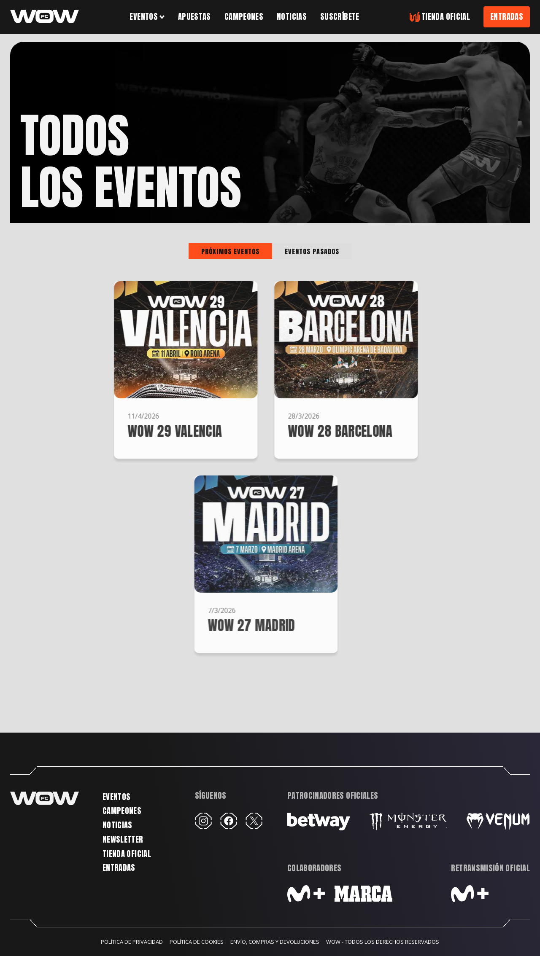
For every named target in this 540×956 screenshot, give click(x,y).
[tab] (230, 251)
